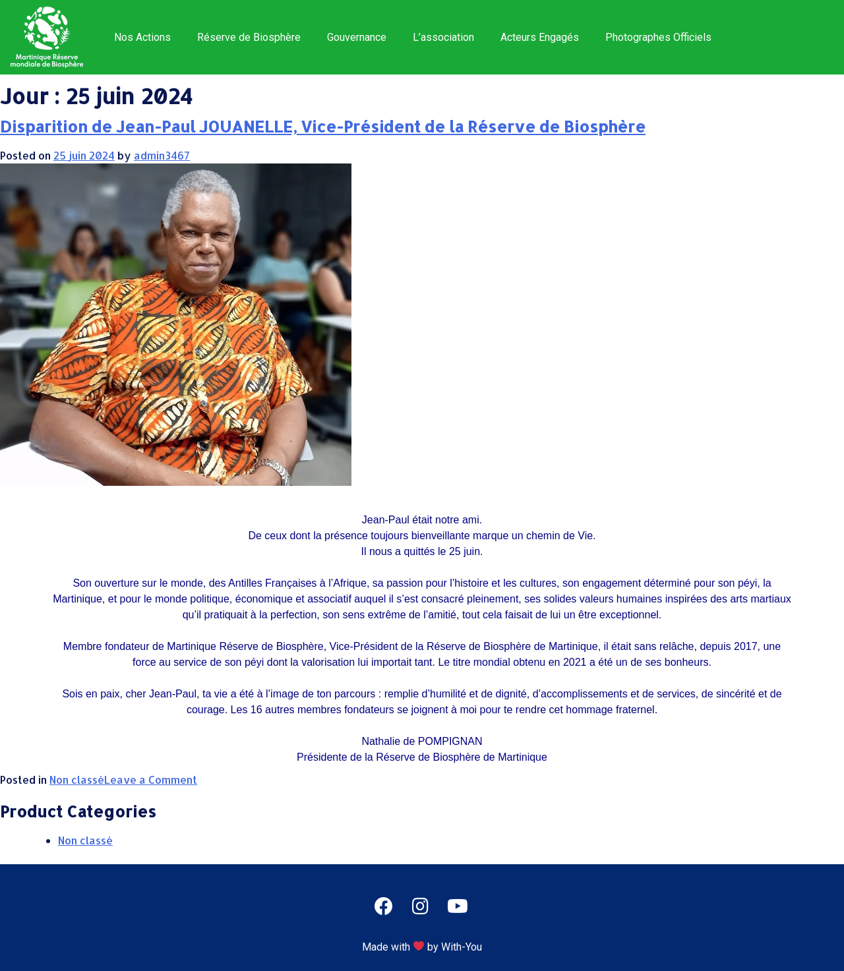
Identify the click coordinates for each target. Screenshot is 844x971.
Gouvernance (356, 37)
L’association (443, 37)
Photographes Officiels (658, 37)
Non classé (76, 779)
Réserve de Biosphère (249, 37)
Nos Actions (142, 37)
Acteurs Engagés (539, 37)
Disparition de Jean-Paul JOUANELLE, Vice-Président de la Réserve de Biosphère (323, 126)
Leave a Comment (150, 779)
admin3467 (162, 155)
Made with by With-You (422, 947)
